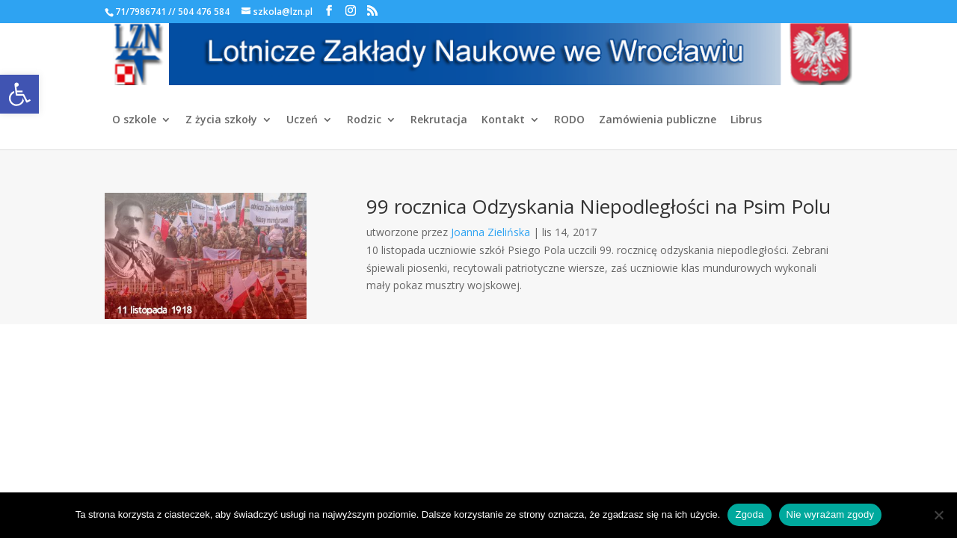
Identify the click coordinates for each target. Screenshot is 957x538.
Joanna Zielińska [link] (490, 232)
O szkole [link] (134, 120)
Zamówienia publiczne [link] (657, 120)
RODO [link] (569, 120)
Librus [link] (746, 120)
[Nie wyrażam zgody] (938, 514)
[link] (19, 94)
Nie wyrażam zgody (831, 514)
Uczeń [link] (302, 120)
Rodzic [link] (364, 120)
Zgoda (749, 514)
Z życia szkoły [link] (221, 120)
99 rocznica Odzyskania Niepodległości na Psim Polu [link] (598, 206)
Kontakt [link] (503, 120)
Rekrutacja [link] (438, 120)
